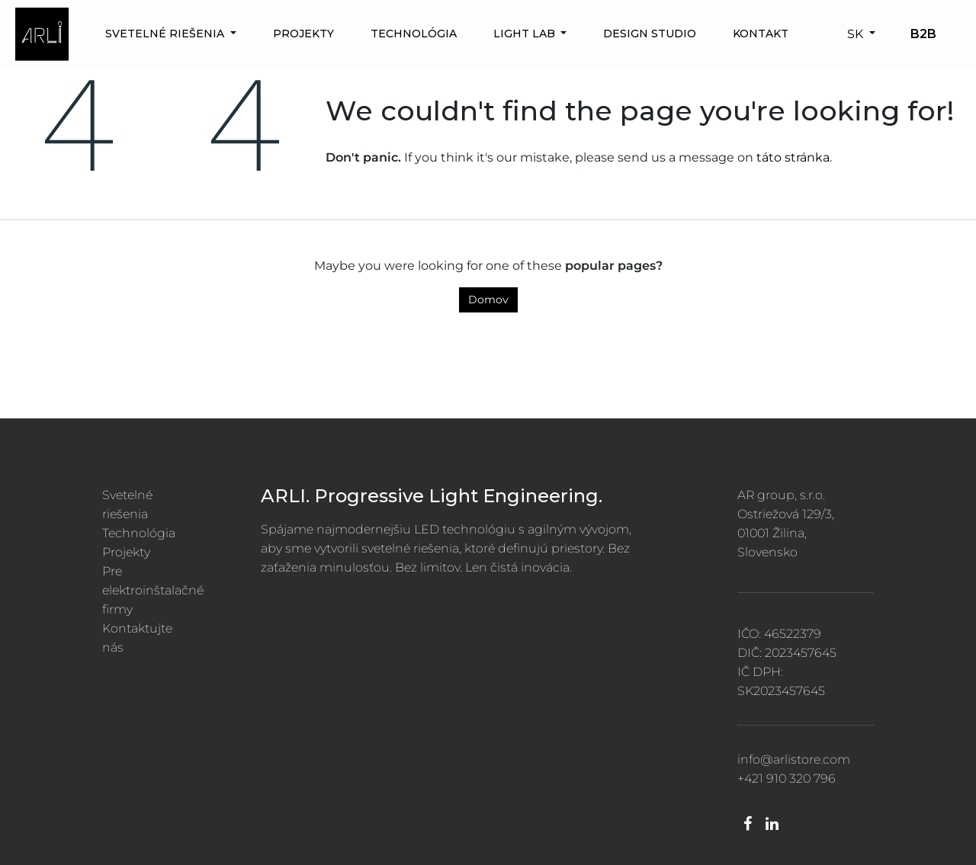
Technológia (138, 533)
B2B (923, 34)
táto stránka (793, 157)
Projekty (126, 552)
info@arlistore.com (793, 759)
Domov (488, 299)
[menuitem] (170, 34)
